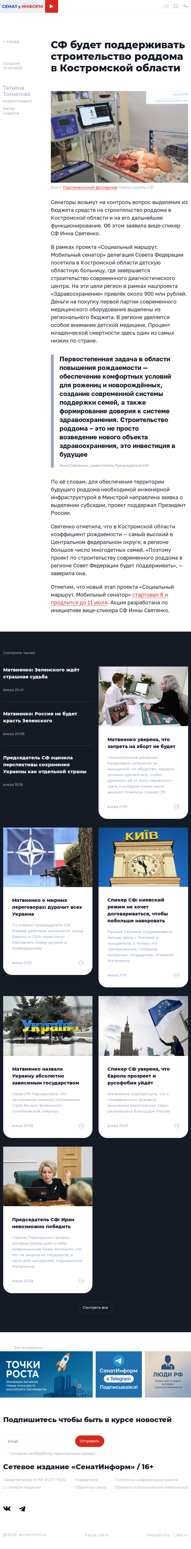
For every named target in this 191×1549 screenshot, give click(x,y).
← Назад (11, 41)
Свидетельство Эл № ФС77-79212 (34, 1479)
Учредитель (86, 1479)
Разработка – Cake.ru (167, 1535)
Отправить (89, 1441)
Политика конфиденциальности (146, 1479)
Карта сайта (96, 1535)
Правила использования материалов (151, 1487)
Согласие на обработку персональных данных (52, 1453)
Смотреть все (95, 1307)
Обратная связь (90, 1487)
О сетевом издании (22, 1487)
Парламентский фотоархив (90, 187)
